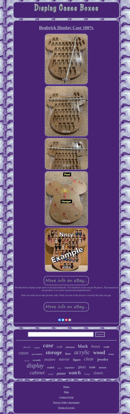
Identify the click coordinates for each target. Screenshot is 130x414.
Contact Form (66, 397)
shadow (50, 359)
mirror (64, 359)
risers (98, 372)
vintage (87, 374)
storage (54, 352)
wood (99, 352)
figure (77, 359)
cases (23, 352)
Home (66, 387)
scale (107, 346)
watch (75, 372)
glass (82, 367)
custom (26, 361)
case (48, 345)
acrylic (82, 352)
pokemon (70, 347)
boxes (95, 346)
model (50, 374)
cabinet (37, 372)
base (68, 353)
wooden (37, 348)
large (59, 368)
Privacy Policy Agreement (66, 402)
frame (111, 354)
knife (92, 367)
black (83, 346)
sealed (50, 367)
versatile (36, 360)
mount (102, 367)
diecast (26, 347)
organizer (70, 367)
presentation (37, 354)
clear (89, 358)
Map (66, 392)
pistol (61, 373)
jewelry (102, 359)
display (35, 365)
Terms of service (66, 408)
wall (59, 346)
